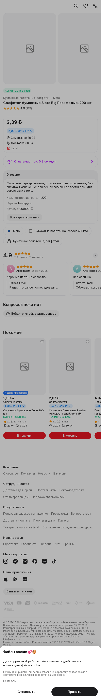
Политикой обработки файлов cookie (43, 674)
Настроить (9, 681)
